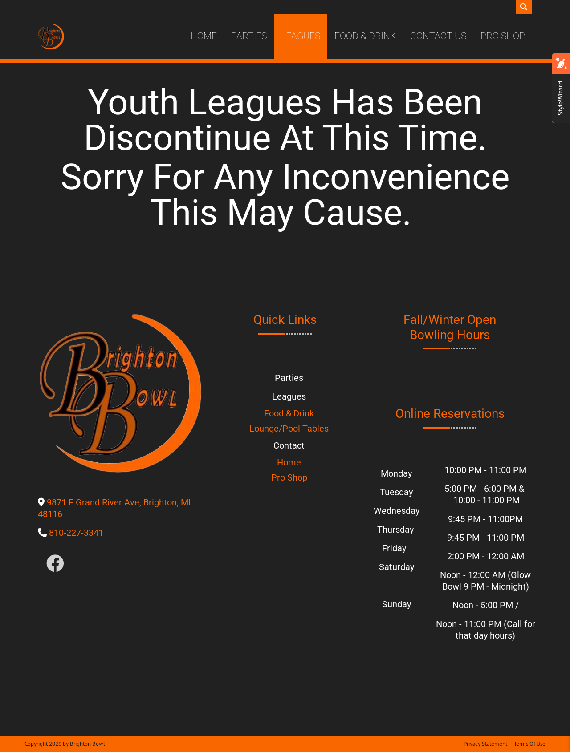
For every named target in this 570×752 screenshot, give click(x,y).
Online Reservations (450, 413)
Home (204, 36)
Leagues (300, 36)
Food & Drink (365, 36)
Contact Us (438, 36)
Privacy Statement (485, 744)
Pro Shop (502, 36)
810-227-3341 (76, 532)
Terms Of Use (530, 744)
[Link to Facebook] (55, 564)
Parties (249, 36)
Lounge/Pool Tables (289, 428)
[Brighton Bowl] (51, 36)
